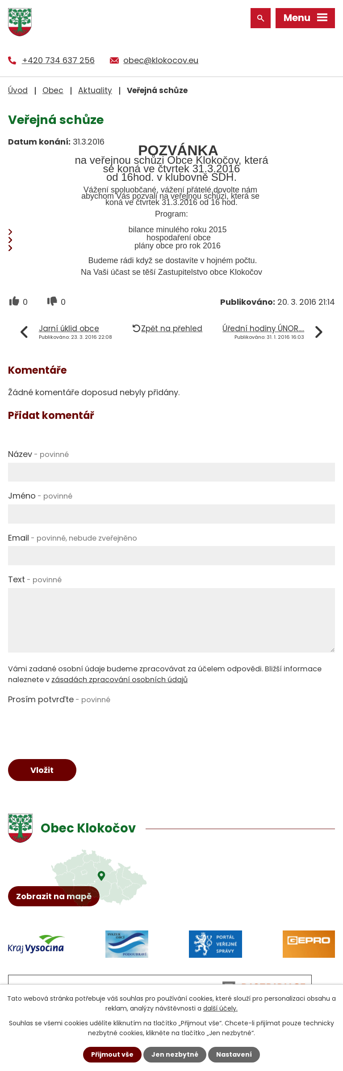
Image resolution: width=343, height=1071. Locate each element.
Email (72, 537)
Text (35, 579)
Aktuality (95, 90)
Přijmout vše (112, 1054)
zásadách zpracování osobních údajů (119, 679)
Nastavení (234, 1054)
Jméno (40, 495)
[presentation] (76, 725)
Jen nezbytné (174, 1054)
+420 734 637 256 (58, 60)
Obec (52, 90)
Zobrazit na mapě (54, 896)
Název (38, 454)
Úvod (18, 90)
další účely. (220, 1008)
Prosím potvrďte (59, 699)
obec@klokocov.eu (160, 60)
